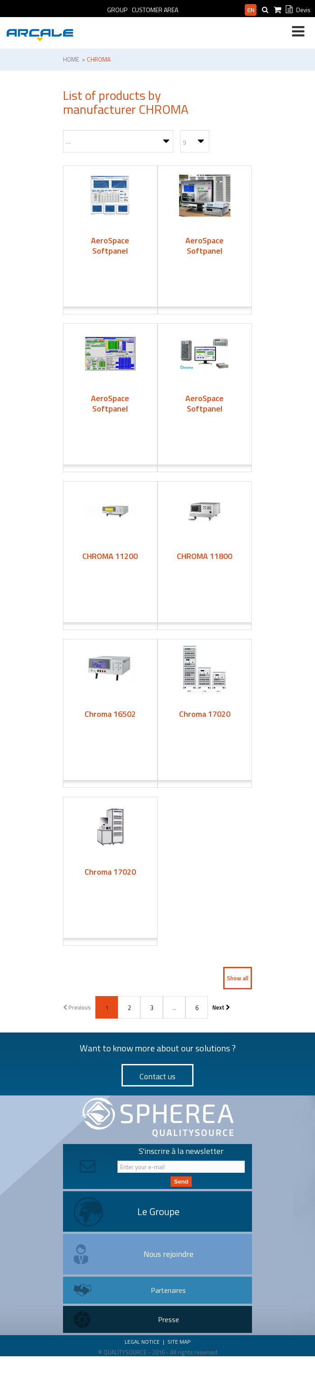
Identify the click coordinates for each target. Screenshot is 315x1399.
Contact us (158, 1076)
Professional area (211, 10)
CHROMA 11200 (110, 556)
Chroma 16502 (110, 714)
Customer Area (155, 9)
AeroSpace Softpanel (110, 245)
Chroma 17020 (204, 714)
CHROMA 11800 (204, 556)
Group (117, 9)
